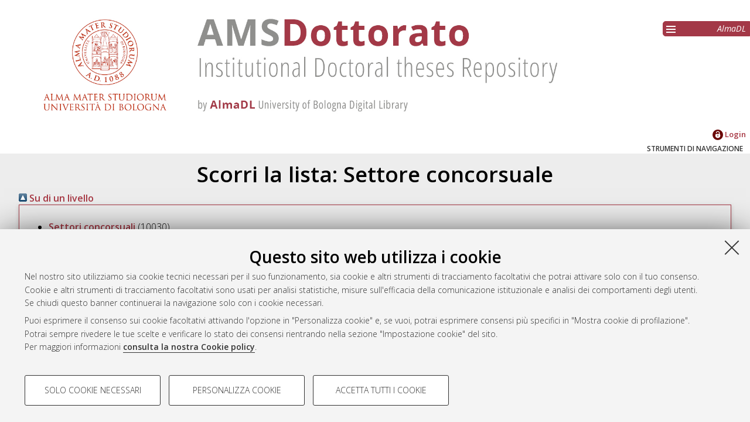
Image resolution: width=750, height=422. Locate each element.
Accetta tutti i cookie (381, 390)
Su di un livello (56, 198)
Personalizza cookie (237, 390)
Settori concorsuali (92, 226)
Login (729, 134)
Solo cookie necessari (93, 390)
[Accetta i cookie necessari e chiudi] (731, 247)
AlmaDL (731, 28)
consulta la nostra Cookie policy (189, 346)
